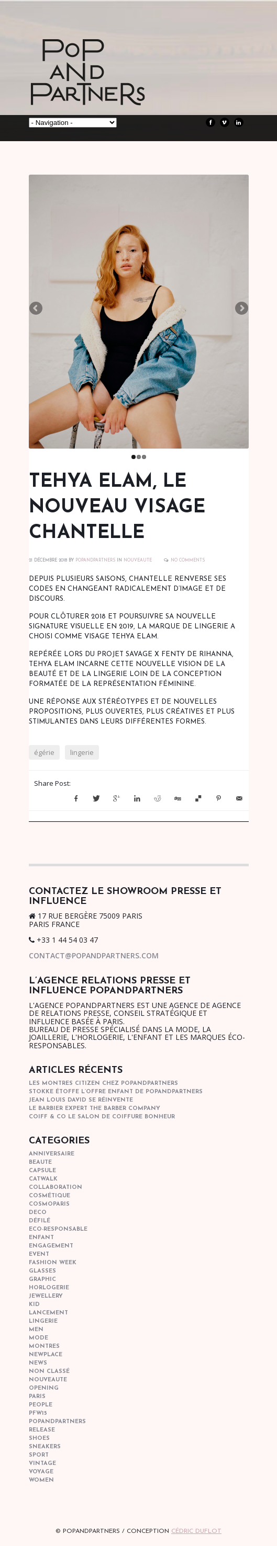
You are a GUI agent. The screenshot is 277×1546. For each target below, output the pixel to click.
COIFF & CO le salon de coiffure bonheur (102, 1117)
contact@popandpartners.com (94, 955)
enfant (41, 1238)
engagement (51, 1246)
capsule (42, 1171)
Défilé (39, 1221)
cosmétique (49, 1196)
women (41, 1480)
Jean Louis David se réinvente (81, 1100)
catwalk (43, 1179)
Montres (44, 1346)
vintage (42, 1464)
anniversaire (51, 1154)
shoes (39, 1438)
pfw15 (38, 1413)
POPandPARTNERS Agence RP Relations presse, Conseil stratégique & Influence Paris (107, 89)
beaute (40, 1162)
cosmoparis (49, 1204)
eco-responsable (58, 1229)
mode (38, 1338)
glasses (42, 1271)
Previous (37, 309)
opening (44, 1388)
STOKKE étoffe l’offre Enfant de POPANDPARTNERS (116, 1092)
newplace (45, 1355)
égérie (44, 752)
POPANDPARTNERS (95, 560)
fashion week (52, 1263)
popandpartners (57, 1422)
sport (39, 1455)
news (38, 1363)
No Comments (188, 560)
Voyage (41, 1472)
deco (38, 1213)
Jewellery (46, 1296)
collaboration (55, 1187)
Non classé (49, 1372)
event (39, 1254)
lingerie (82, 752)
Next (241, 309)
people (40, 1405)
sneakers (45, 1447)
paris (37, 1397)
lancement (48, 1313)
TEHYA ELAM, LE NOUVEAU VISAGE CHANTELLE (117, 508)
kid (34, 1305)
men (36, 1330)
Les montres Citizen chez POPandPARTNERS (103, 1083)
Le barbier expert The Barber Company (94, 1109)
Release (42, 1430)
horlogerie (49, 1288)
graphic (42, 1279)
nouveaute (138, 560)
